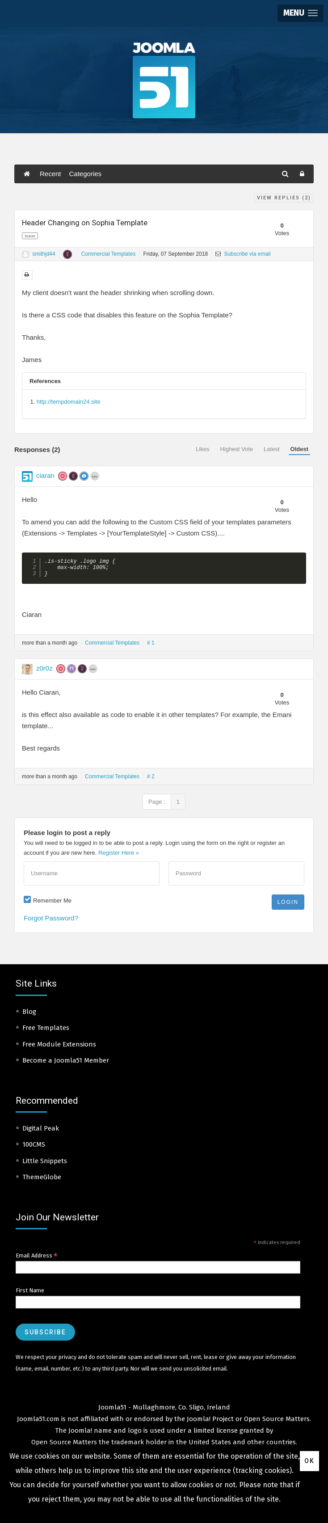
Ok (309, 1460)
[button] (301, 13)
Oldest (299, 449)
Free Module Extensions (59, 1048)
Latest (271, 449)
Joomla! (80, 1434)
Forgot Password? (51, 921)
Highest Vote (236, 449)
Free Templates (45, 1031)
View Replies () (284, 198)
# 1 (151, 646)
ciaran (45, 475)
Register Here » (118, 856)
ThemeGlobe (41, 1181)
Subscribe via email (242, 254)
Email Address (37, 1259)
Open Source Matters (277, 1422)
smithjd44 (43, 254)
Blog (29, 1015)
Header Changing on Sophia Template (84, 222)
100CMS (33, 1148)
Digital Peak (40, 1132)
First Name (30, 1294)
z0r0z (44, 671)
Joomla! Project (209, 1422)
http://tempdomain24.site (68, 401)
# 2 (151, 780)
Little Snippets (44, 1164)
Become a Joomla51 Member (65, 1064)
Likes (202, 449)
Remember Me (52, 904)
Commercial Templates (108, 254)
